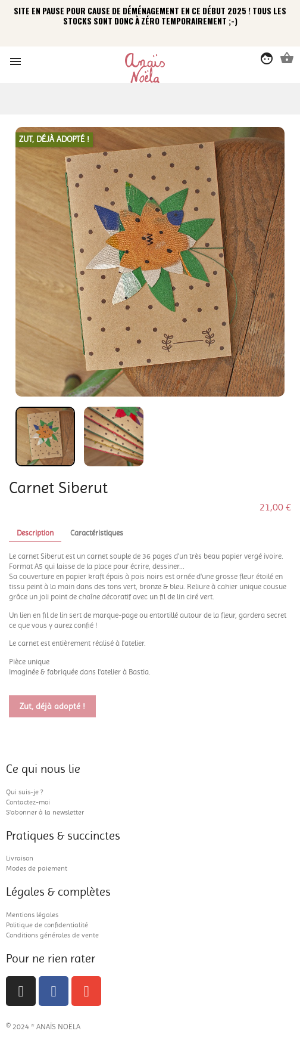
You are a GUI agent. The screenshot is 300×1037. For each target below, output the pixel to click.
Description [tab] (35, 532)
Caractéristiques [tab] (96, 532)
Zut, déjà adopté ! (52, 706)
